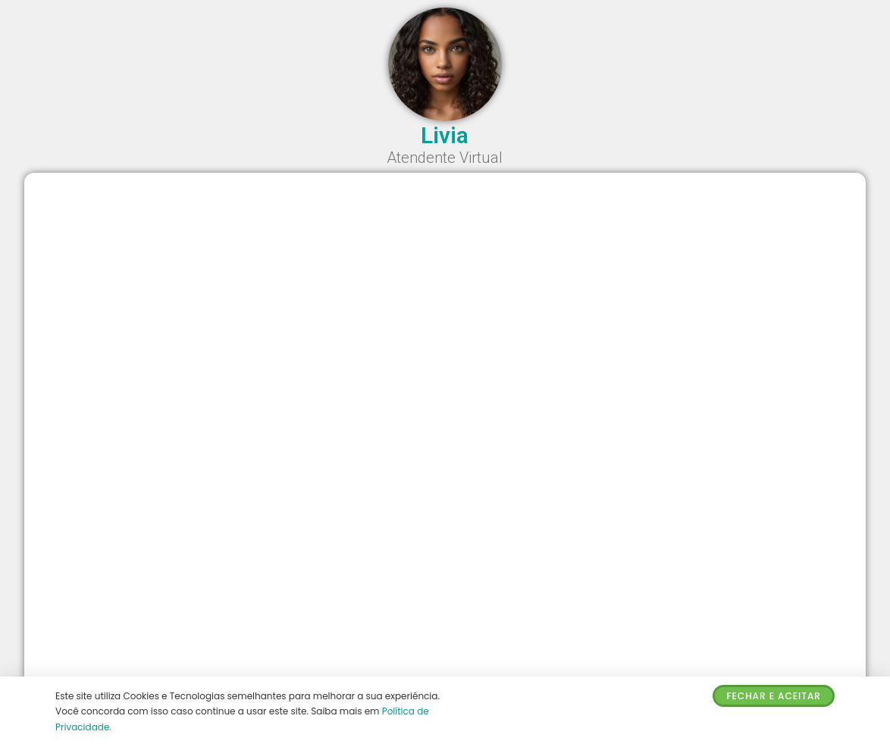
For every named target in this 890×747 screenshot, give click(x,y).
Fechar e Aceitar (773, 695)
